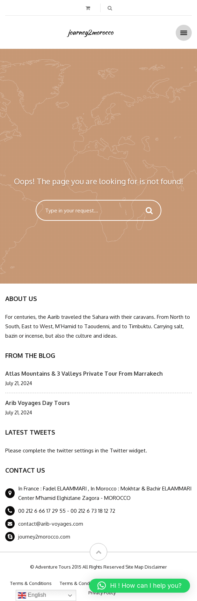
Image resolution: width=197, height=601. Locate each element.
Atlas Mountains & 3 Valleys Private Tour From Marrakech (84, 373)
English (32, 595)
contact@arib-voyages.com (50, 523)
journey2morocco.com (44, 536)
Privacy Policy (102, 592)
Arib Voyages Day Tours (37, 402)
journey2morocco (90, 32)
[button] (139, 586)
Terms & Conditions (31, 583)
